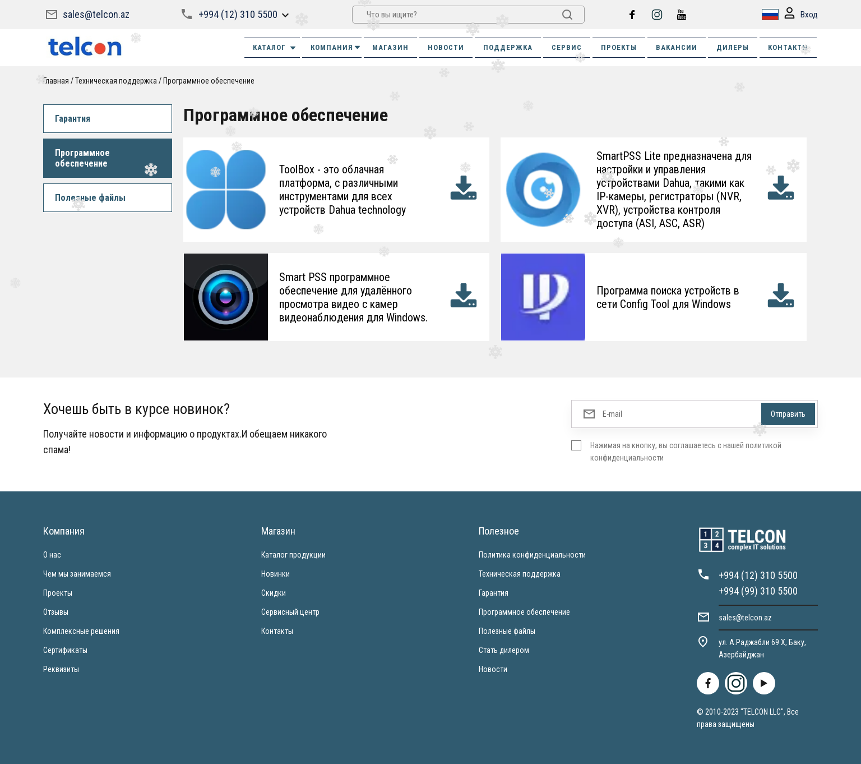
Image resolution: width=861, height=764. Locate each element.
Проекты (57, 592)
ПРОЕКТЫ (619, 47)
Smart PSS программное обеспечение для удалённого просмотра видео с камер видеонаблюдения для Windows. (353, 297)
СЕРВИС (567, 47)
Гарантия (72, 118)
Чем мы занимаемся (77, 573)
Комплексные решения (81, 631)
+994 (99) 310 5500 (758, 591)
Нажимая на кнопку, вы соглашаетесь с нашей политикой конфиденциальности (685, 451)
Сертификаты (65, 650)
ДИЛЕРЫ (732, 47)
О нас (52, 554)
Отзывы (55, 611)
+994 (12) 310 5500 (237, 14)
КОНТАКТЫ (788, 47)
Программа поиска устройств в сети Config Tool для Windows (667, 297)
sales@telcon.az (96, 14)
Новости (493, 669)
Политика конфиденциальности (532, 554)
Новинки (275, 573)
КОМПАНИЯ (336, 47)
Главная (56, 80)
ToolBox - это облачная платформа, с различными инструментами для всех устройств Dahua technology (342, 190)
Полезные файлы (90, 197)
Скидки (273, 592)
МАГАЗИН (390, 47)
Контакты (277, 631)
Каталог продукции (293, 554)
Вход (801, 15)
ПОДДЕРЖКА (508, 47)
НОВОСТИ (446, 47)
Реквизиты (61, 669)
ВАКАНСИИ (676, 47)
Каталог (275, 47)
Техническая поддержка (116, 80)
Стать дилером (504, 650)
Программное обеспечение (208, 80)
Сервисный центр (290, 611)
